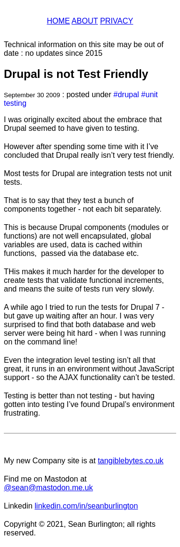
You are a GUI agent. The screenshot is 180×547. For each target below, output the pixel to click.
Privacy (116, 21)
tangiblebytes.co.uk (131, 461)
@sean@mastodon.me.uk (48, 487)
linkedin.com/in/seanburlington (86, 506)
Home (58, 21)
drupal (128, 94)
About (85, 21)
